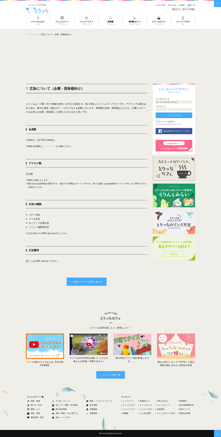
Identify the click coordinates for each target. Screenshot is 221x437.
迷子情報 (91, 405)
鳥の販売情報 (59, 409)
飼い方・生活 (34, 405)
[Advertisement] (110, 60)
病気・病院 (33, 413)
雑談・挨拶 (33, 401)
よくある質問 (144, 413)
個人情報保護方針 (186, 405)
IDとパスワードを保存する (166, 121)
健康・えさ (33, 409)
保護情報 (91, 409)
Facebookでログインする (174, 131)
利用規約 (182, 5)
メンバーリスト (49, 146)
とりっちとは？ (128, 405)
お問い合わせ (172, 5)
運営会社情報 (184, 413)
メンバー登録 (188, 9)
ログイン (176, 9)
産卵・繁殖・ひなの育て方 (65, 413)
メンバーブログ (145, 409)
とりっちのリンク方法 (165, 413)
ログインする (174, 115)
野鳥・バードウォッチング (99, 401)
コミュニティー (162, 405)
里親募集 (91, 413)
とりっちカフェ (145, 405)
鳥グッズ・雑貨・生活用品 (65, 405)
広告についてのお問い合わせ (86, 281)
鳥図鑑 (124, 413)
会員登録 (159, 409)
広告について (184, 409)
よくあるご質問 (160, 5)
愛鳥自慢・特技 (35, 417)
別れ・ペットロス (61, 417)
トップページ (127, 401)
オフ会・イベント (61, 401)
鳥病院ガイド (144, 401)
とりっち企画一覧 (110, 374)
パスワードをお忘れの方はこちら (168, 124)
